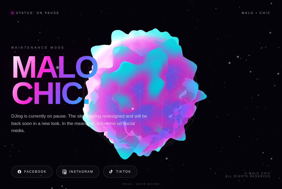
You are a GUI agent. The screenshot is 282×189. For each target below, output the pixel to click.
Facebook (32, 172)
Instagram (77, 172)
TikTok (120, 172)
